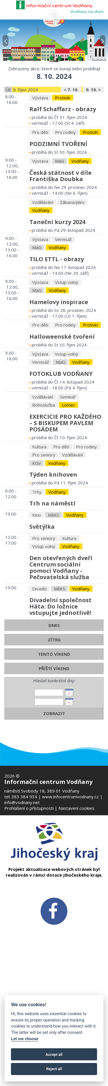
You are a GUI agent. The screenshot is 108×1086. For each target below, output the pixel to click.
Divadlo (39, 651)
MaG (59, 224)
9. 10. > (93, 152)
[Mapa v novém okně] (54, 23)
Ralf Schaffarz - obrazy (62, 172)
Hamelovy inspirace (58, 365)
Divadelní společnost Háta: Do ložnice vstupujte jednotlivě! (60, 669)
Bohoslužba (43, 468)
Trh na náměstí (52, 566)
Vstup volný (66, 345)
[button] (5, 37)
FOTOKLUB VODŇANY (61, 436)
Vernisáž (63, 302)
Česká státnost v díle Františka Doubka (60, 239)
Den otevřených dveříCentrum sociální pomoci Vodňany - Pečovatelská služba (60, 630)
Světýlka (42, 589)
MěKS (53, 578)
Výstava (40, 160)
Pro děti (40, 195)
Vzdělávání (42, 265)
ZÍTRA (54, 702)
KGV (36, 526)
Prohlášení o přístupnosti (29, 808)
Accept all (54, 1054)
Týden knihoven (53, 537)
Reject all (54, 1069)
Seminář (68, 460)
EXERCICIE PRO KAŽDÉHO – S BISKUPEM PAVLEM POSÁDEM (65, 485)
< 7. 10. (71, 152)
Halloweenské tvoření (62, 399)
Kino (36, 578)
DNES (54, 688)
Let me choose (24, 1038)
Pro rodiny (65, 195)
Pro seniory (43, 517)
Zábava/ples (72, 265)
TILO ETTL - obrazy (56, 322)
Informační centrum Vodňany (54, 5)
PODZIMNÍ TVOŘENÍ (58, 207)
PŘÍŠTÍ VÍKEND (54, 731)
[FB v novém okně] (54, 910)
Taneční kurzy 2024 (57, 285)
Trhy (36, 555)
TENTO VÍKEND (54, 717)
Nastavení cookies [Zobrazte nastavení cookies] (76, 808)
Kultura (39, 509)
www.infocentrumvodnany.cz (70, 796)
